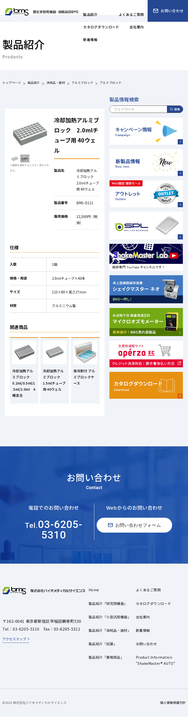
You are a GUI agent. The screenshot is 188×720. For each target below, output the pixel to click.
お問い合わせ (146, 647)
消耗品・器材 (56, 83)
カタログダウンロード (153, 606)
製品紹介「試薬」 (103, 647)
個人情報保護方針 (173, 706)
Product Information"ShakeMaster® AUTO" (155, 663)
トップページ (11, 83)
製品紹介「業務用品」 (106, 660)
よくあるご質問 (148, 593)
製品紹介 (34, 83)
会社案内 (143, 620)
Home (94, 593)
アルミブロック (82, 83)
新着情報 (143, 634)
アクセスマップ (14, 642)
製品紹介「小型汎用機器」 (110, 620)
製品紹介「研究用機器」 (108, 606)
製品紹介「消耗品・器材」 (110, 634)
